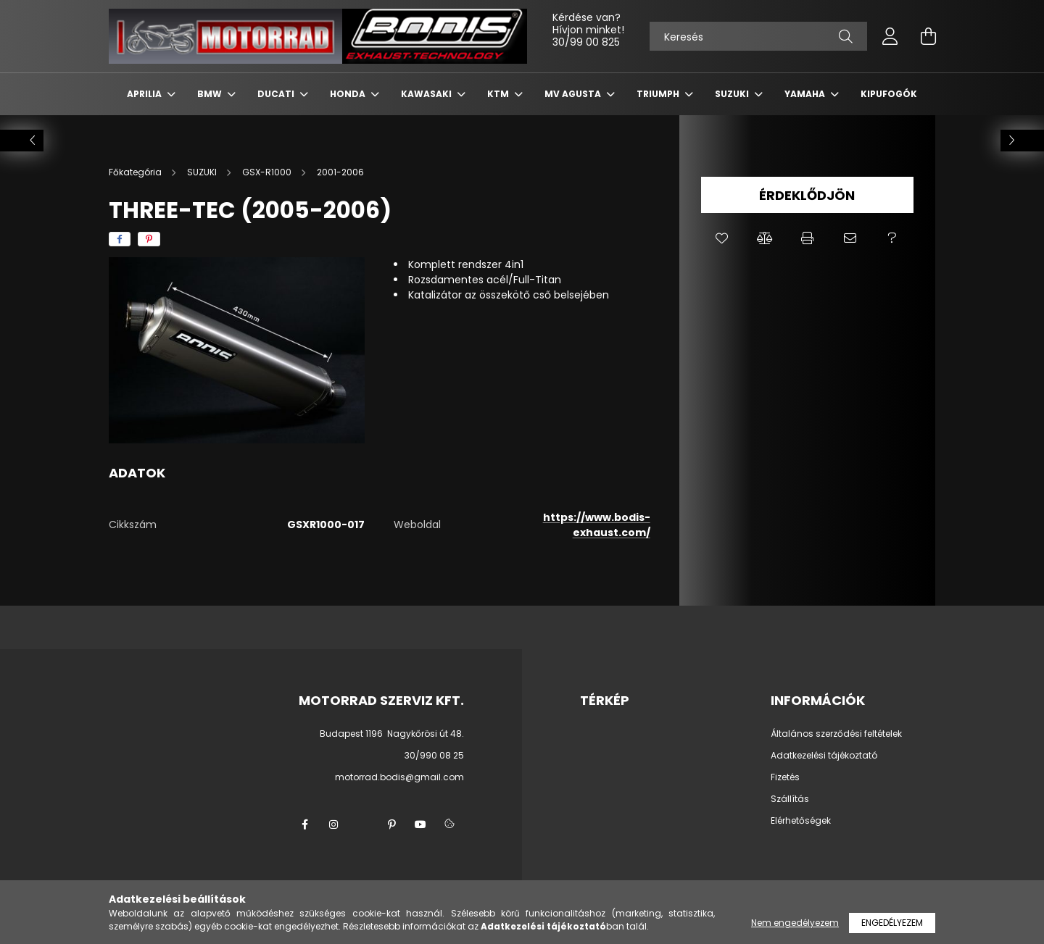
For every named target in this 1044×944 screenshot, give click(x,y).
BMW (210, 94)
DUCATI (277, 94)
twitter (362, 824)
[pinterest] (149, 239)
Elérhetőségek (801, 821)
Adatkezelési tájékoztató (824, 756)
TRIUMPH (659, 94)
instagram (333, 824)
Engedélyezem (892, 922)
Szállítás (790, 799)
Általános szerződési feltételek (836, 734)
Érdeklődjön (807, 195)
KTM (499, 94)
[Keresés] (758, 36)
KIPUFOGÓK (889, 94)
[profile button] (890, 36)
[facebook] (119, 239)
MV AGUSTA (573, 94)
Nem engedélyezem (795, 922)
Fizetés (785, 777)
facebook (304, 824)
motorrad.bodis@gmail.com (399, 777)
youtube (420, 824)
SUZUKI (733, 94)
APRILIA (145, 94)
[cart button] (928, 36)
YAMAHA (805, 94)
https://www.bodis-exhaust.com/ (596, 525)
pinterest (391, 824)
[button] (722, 238)
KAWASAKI (427, 94)
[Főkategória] (136, 172)
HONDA (349, 94)
